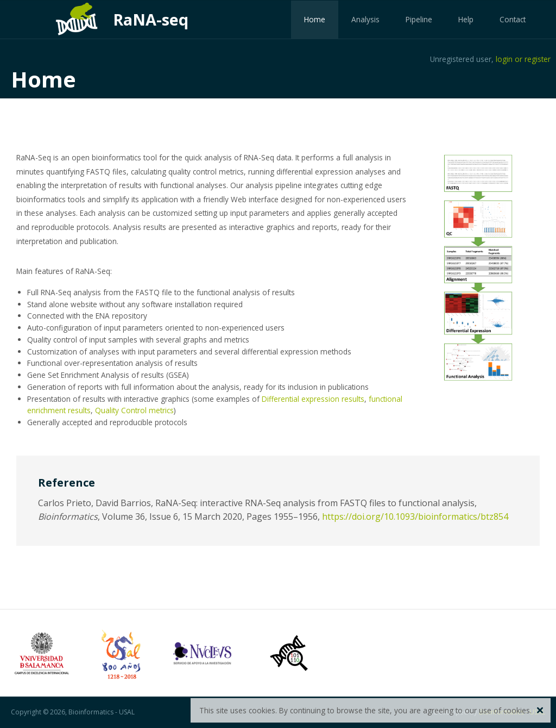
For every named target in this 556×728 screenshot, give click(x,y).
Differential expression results (313, 399)
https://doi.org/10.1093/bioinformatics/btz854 (415, 516)
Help (465, 19)
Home (314, 19)
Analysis (365, 19)
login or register (523, 59)
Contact (513, 19)
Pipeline (419, 19)
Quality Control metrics (134, 410)
